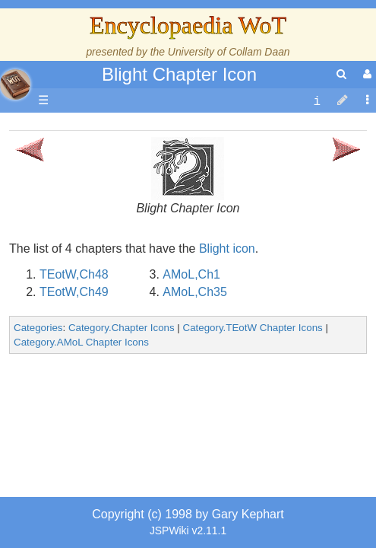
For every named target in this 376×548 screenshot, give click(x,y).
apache (15, 84)
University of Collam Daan (229, 52)
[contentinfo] (316, 100)
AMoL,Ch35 (195, 422)
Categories (38, 458)
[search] (341, 74)
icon (243, 378)
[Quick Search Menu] (341, 74)
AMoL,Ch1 (191, 404)
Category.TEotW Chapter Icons (253, 458)
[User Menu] (365, 74)
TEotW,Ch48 (74, 404)
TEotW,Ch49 (74, 422)
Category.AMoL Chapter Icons (81, 472)
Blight (214, 378)
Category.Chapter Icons (121, 458)
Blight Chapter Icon (179, 74)
